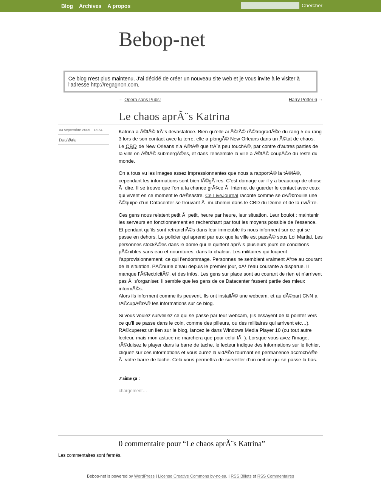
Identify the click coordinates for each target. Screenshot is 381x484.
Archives (90, 6)
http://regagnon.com (114, 85)
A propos (118, 6)
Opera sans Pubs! (142, 99)
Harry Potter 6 (303, 99)
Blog (67, 6)
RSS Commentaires (275, 476)
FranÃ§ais (67, 139)
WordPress (144, 476)
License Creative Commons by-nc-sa (192, 476)
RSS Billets (241, 476)
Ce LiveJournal (221, 195)
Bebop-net (162, 39)
